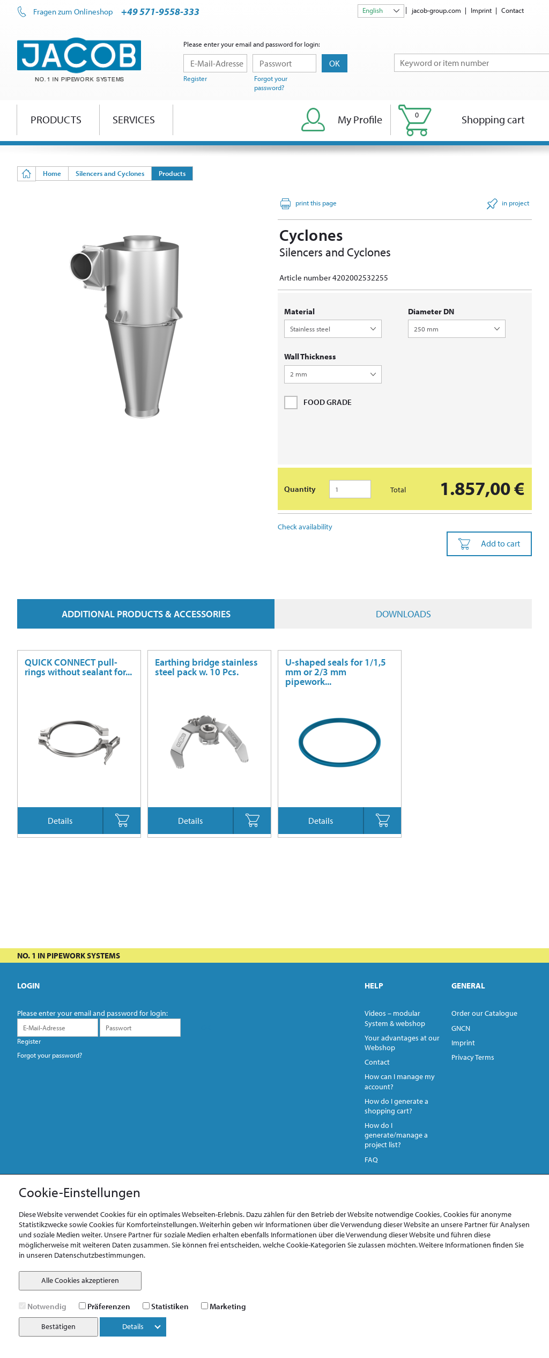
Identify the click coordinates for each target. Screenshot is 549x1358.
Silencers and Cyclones (110, 173)
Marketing (228, 1306)
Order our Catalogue (484, 1013)
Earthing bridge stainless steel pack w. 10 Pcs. (206, 667)
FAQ (371, 1159)
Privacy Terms (472, 1057)
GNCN (460, 1028)
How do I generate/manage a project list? (396, 1134)
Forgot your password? (270, 83)
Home (52, 173)
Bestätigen (58, 1326)
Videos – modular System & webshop (395, 1018)
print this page (308, 203)
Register (195, 78)
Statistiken (170, 1306)
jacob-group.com (436, 10)
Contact (512, 10)
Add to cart (489, 544)
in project (508, 203)
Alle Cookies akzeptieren (80, 1280)
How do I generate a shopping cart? (396, 1106)
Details (60, 820)
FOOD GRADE (318, 402)
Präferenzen (108, 1306)
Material (299, 311)
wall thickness (310, 356)
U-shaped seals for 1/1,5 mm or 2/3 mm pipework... (335, 672)
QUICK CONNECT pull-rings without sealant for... (78, 667)
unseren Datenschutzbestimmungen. (85, 1255)
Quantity (300, 489)
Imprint (481, 10)
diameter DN (431, 311)
